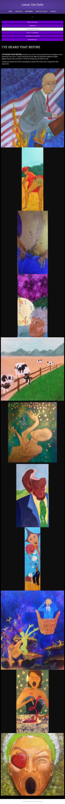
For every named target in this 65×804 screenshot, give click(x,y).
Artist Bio (18, 11)
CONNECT (53, 11)
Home (10, 11)
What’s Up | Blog (41, 11)
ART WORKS (29, 11)
